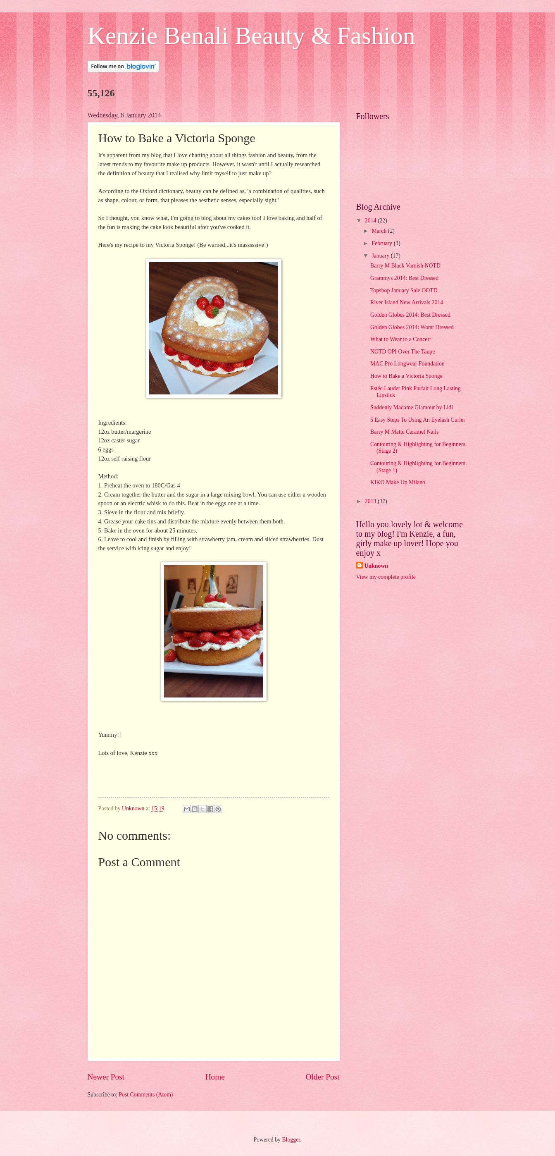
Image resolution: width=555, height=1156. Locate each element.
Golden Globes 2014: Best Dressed (410, 315)
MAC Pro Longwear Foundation (407, 364)
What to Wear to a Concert (400, 339)
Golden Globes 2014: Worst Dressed (412, 327)
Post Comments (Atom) (146, 1095)
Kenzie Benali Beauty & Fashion (251, 35)
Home (215, 1076)
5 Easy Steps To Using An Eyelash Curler (417, 420)
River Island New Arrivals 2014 (406, 302)
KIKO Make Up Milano (397, 482)
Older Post (322, 1076)
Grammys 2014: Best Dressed (404, 278)
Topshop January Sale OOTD (404, 290)
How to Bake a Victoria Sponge (406, 376)
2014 (371, 220)
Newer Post (106, 1076)
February (382, 243)
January (381, 256)
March (380, 231)
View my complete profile (386, 577)
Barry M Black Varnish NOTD (405, 266)
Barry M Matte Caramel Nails (404, 432)
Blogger (291, 1140)
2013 (371, 501)
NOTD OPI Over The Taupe (402, 352)
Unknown (376, 566)
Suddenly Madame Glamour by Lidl (411, 407)
